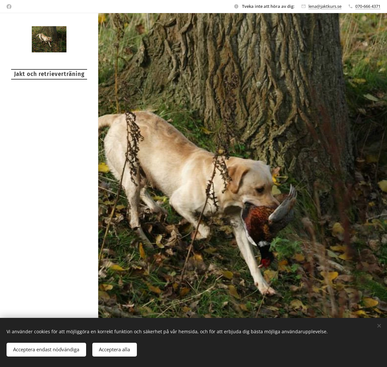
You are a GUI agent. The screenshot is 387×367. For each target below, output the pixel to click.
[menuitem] (49, 150)
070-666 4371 (367, 6)
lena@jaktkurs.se (324, 6)
